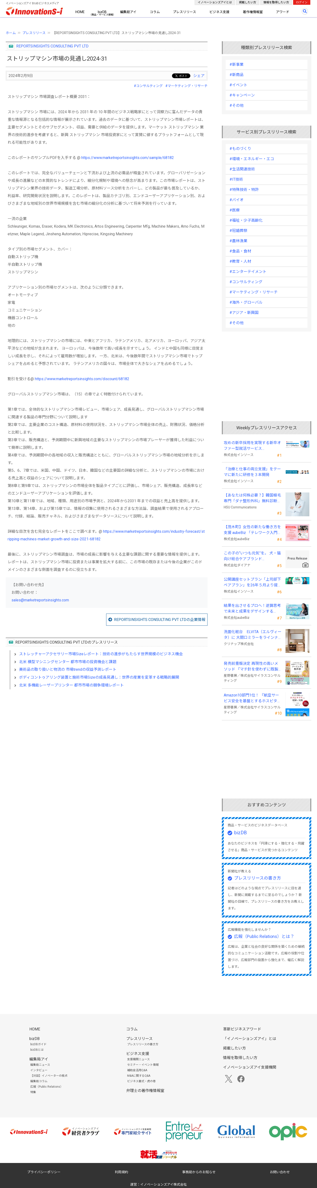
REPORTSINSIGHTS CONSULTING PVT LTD (52, 46)
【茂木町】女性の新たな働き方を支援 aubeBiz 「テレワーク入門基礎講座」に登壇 (252, 530)
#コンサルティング (148, 86)
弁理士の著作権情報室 (145, 1090)
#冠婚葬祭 (238, 230)
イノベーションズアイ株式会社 (163, 1184)
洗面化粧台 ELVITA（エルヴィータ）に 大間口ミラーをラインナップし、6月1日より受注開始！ (252, 635)
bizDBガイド (38, 1044)
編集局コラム (38, 1081)
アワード (282, 12)
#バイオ (236, 200)
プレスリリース (184, 12)
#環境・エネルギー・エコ (251, 159)
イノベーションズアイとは (215, 2)
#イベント (238, 85)
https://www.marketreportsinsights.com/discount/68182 (82, 379)
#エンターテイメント (247, 271)
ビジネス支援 (219, 12)
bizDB (102, 12)
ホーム (11, 33)
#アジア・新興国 (244, 312)
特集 (33, 1092)
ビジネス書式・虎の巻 (141, 1081)
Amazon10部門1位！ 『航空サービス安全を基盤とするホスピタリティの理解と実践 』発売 (252, 698)
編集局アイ (128, 12)
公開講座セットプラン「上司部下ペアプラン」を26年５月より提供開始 (252, 582)
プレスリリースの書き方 (257, 878)
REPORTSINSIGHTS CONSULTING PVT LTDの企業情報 (159, 619)
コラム (155, 12)
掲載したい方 (247, 2)
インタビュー (38, 1070)
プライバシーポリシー (44, 1172)
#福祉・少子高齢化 (246, 220)
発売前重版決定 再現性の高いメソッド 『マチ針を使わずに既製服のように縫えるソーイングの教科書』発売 (252, 666)
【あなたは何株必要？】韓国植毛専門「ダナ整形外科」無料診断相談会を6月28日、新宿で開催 (252, 498)
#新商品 (236, 74)
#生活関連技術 (242, 169)
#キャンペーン (242, 95)
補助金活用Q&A (137, 1070)
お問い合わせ (280, 1172)
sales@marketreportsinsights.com (40, 600)
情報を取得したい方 (276, 2)
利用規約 (121, 1172)
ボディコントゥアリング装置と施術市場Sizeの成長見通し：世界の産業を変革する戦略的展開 (99, 677)
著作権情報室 (253, 12)
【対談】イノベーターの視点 (49, 1075)
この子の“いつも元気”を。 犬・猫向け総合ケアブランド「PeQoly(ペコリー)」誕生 (252, 556)
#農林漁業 (238, 241)
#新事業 (236, 64)
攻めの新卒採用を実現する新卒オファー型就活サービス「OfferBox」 (252, 445)
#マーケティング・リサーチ (186, 86)
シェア (199, 75)
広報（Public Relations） (46, 1086)
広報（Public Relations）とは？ (264, 936)
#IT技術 (236, 179)
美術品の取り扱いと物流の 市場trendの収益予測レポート (67, 669)
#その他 (236, 105)
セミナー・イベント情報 (143, 1064)
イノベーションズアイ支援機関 (249, 1067)
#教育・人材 (240, 261)
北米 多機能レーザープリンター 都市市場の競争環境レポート (71, 685)
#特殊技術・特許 (244, 189)
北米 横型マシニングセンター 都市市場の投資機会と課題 (67, 662)
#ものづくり (240, 148)
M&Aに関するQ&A (138, 1075)
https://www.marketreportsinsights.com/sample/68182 (127, 157)
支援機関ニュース (138, 1059)
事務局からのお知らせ (199, 1172)
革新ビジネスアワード (242, 1029)
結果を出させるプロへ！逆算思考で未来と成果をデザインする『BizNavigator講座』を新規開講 (252, 608)
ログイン (301, 2)
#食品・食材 (240, 251)
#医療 (234, 210)
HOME (80, 12)
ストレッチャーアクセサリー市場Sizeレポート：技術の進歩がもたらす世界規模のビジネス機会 (101, 654)
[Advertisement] (107, 734)
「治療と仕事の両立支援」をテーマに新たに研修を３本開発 (252, 472)
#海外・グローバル (246, 302)
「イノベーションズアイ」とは (249, 1038)
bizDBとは (37, 1049)
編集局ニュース (40, 1064)
